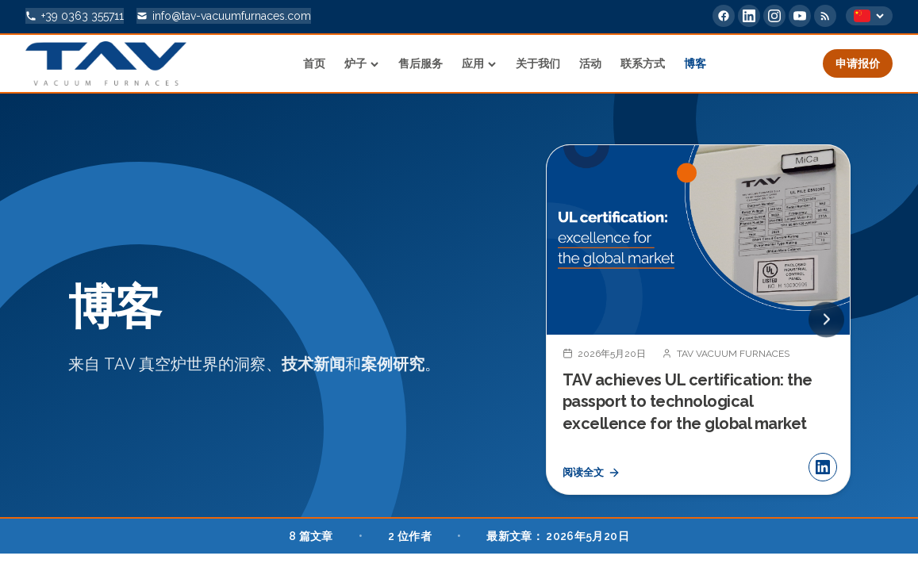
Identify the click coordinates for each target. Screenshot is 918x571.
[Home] (105, 63)
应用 (479, 63)
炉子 (361, 63)
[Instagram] (774, 16)
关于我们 (538, 63)
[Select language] (869, 15)
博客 (695, 63)
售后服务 (420, 63)
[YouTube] (800, 16)
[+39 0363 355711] (74, 16)
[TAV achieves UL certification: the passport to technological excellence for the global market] (698, 320)
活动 (590, 63)
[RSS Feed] (825, 16)
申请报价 (857, 63)
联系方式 (642, 63)
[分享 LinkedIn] (823, 469)
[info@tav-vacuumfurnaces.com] (223, 16)
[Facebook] (724, 16)
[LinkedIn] (749, 16)
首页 (314, 63)
